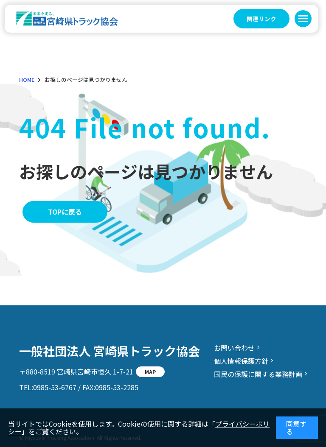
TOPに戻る (65, 212)
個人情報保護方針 (241, 361)
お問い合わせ (234, 348)
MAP (150, 371)
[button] (303, 18)
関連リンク (261, 18)
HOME (26, 79)
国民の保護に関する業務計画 (258, 374)
